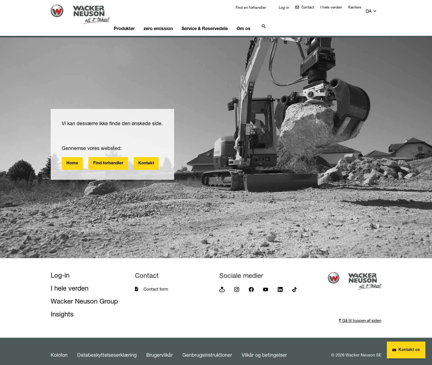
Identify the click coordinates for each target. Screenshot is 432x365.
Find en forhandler (254, 7)
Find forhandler (108, 156)
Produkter (134, 20)
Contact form (156, 282)
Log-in (287, 7)
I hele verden (335, 7)
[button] (376, 8)
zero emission (170, 20)
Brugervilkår (159, 348)
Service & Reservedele (220, 20)
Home (72, 156)
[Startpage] (84, 14)
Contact (311, 7)
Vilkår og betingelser (264, 348)
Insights (62, 307)
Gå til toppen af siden (360, 313)
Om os (261, 20)
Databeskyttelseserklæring (107, 348)
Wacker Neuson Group (84, 294)
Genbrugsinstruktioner (207, 348)
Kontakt (146, 156)
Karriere (358, 7)
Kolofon (59, 348)
